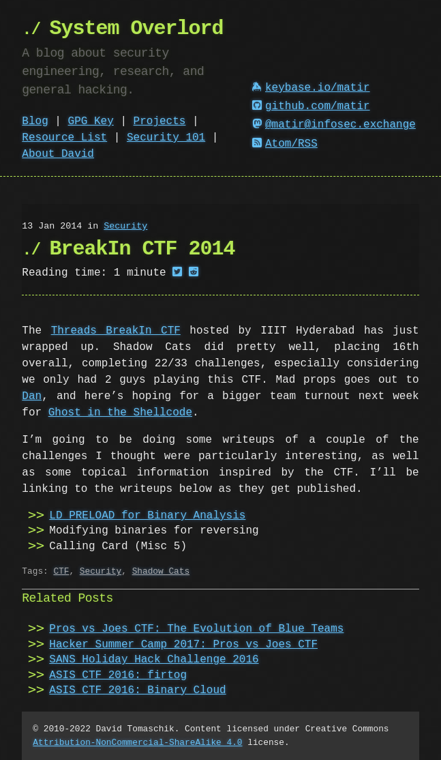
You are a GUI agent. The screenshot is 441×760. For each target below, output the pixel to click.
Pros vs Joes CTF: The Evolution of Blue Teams (196, 629)
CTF (61, 571)
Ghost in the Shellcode (120, 412)
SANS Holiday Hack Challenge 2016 (153, 659)
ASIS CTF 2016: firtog (118, 675)
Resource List (64, 137)
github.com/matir (310, 106)
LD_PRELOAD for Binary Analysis (147, 515)
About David (58, 154)
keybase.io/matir (310, 88)
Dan (32, 396)
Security (125, 226)
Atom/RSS (285, 143)
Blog (35, 121)
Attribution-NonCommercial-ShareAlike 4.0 (137, 742)
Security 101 (166, 137)
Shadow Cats (160, 571)
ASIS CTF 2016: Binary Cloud (137, 690)
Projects (160, 121)
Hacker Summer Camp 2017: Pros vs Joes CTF (183, 644)
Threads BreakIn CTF (116, 330)
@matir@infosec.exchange (334, 124)
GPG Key (91, 121)
